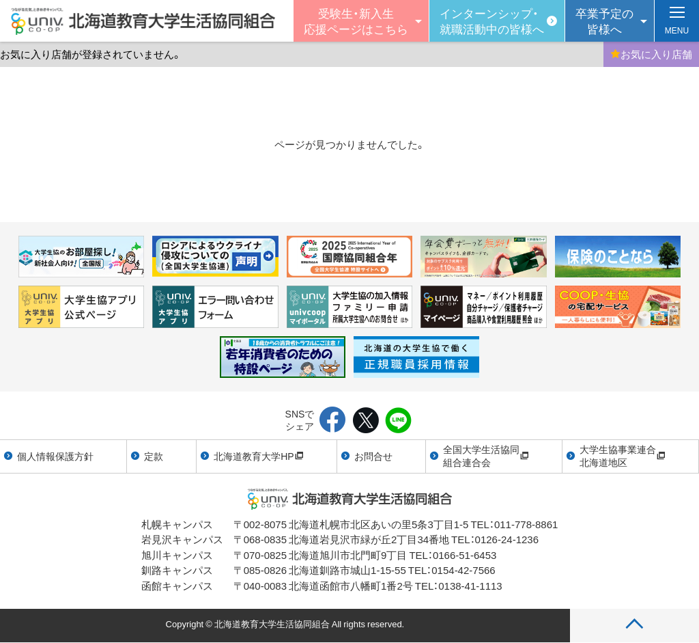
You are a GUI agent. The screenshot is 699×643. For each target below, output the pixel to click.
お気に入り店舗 (651, 53)
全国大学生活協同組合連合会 (486, 455)
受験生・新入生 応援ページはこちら (356, 20)
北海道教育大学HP (258, 456)
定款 (153, 456)
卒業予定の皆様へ (604, 20)
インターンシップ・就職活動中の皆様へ (492, 20)
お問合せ (373, 456)
